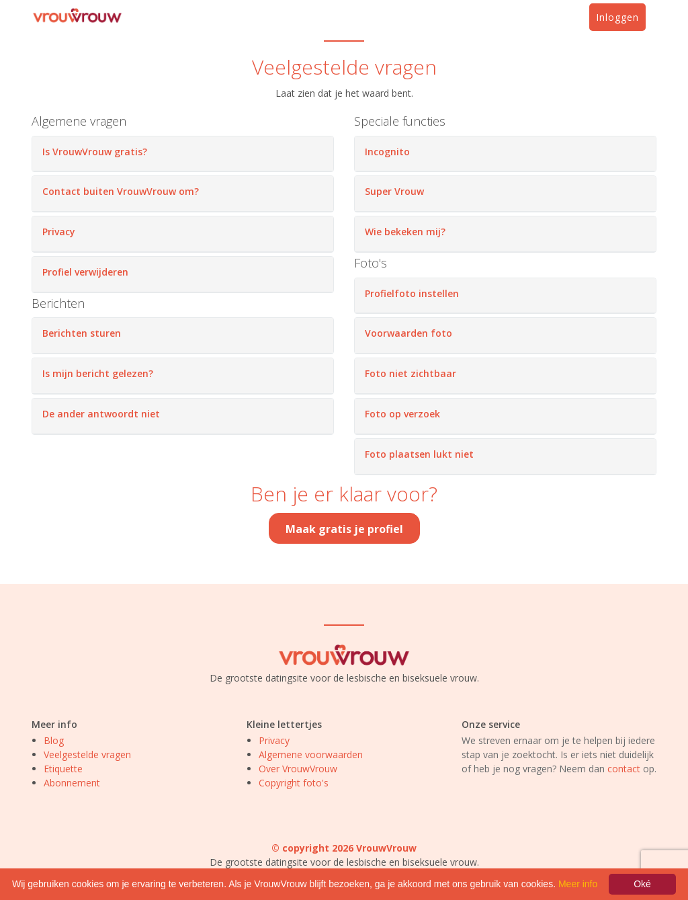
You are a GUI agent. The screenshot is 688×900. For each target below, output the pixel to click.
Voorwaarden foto (408, 333)
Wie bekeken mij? (405, 231)
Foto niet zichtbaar (410, 373)
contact (623, 768)
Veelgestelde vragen (87, 754)
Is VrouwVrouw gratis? (94, 151)
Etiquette (63, 768)
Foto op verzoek (402, 413)
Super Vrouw (394, 191)
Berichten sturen (81, 333)
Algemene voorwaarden (311, 754)
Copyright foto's (294, 782)
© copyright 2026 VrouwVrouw (344, 848)
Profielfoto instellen (412, 293)
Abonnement (72, 782)
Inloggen (617, 17)
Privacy (58, 231)
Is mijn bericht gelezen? (97, 373)
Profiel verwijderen (85, 271)
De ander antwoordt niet (101, 413)
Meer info (577, 883)
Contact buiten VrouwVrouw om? (120, 191)
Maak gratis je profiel (344, 529)
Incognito (387, 151)
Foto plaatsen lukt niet (419, 454)
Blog (54, 740)
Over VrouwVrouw (298, 768)
